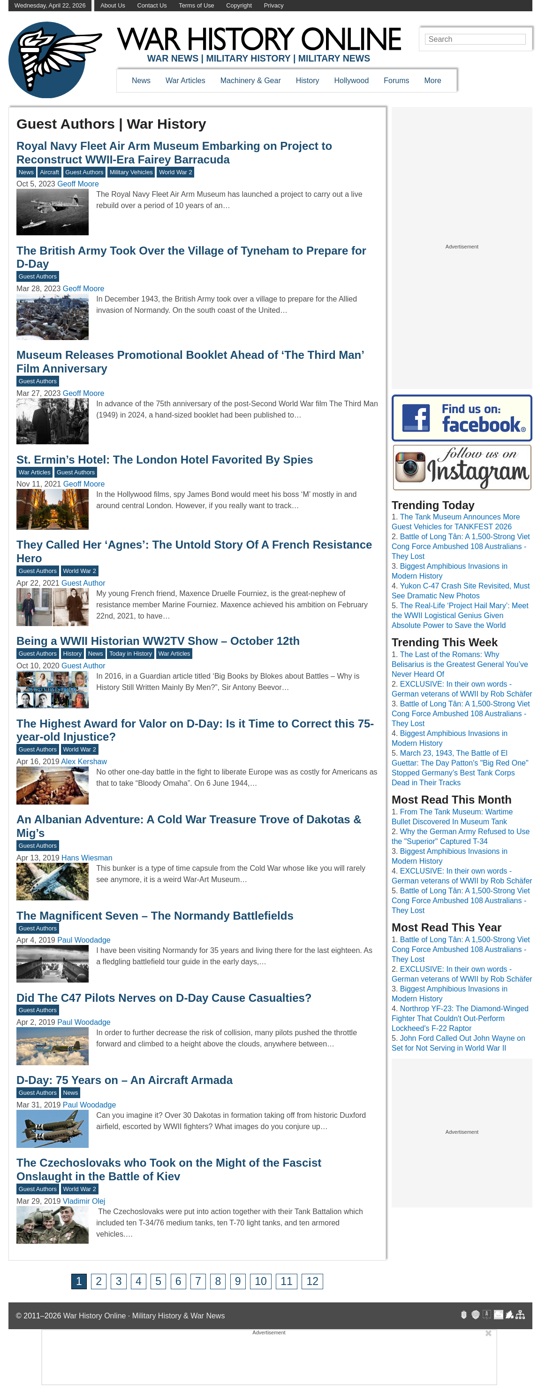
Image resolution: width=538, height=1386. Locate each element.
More (432, 81)
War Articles (185, 81)
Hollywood (351, 81)
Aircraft (49, 172)
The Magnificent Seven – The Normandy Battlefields (155, 915)
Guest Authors (84, 172)
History (307, 81)
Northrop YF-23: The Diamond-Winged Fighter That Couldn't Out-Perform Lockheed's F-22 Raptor (460, 1018)
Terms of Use (196, 5)
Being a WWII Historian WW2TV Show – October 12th (158, 641)
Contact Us (152, 5)
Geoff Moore (78, 184)
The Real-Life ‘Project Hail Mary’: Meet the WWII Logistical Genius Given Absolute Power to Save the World (460, 615)
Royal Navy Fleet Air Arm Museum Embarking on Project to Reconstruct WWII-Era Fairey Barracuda (174, 152)
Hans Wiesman (86, 858)
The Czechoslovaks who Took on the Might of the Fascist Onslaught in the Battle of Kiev (168, 1169)
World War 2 (175, 172)
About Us (112, 5)
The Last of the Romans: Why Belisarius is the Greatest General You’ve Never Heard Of (460, 664)
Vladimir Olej (84, 1201)
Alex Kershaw (84, 762)
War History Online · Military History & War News (144, 1316)
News (141, 81)
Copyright (239, 5)
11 (286, 1281)
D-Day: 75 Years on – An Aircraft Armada (124, 1080)
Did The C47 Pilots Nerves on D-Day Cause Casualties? (164, 997)
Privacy (274, 5)
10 (261, 1281)
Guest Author (83, 583)
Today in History (130, 653)
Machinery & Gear (250, 81)
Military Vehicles (131, 172)
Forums (396, 81)
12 (312, 1281)
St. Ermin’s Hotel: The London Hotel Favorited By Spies (164, 459)
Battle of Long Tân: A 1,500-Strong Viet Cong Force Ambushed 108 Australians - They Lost (461, 546)
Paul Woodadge (84, 940)
